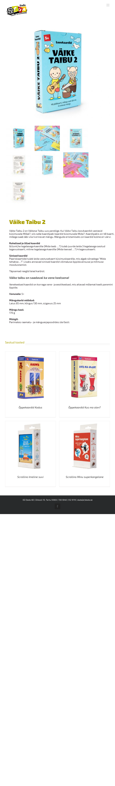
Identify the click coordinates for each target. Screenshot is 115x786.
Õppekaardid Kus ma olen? (84, 407)
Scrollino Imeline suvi (30, 476)
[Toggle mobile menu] (108, 5)
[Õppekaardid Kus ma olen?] (84, 353)
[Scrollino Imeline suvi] (30, 422)
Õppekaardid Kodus (30, 407)
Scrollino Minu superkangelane (85, 476)
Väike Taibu (71, 230)
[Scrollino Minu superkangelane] (84, 422)
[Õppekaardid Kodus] (30, 353)
